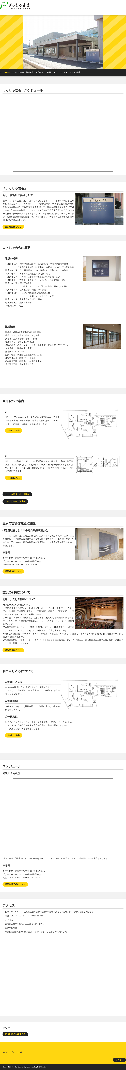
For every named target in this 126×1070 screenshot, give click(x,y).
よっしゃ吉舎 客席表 (15, 501)
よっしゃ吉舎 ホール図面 (17, 494)
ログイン (119, 1060)
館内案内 (39, 72)
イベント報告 (75, 72)
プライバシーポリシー (18, 1052)
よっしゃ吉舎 (18, 72)
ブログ (5, 1052)
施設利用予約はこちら (15, 884)
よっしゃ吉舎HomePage (16, 6)
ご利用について (51, 72)
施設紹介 (29, 72)
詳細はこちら (14, 430)
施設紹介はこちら (13, 227)
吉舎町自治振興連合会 (15, 1034)
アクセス (63, 72)
